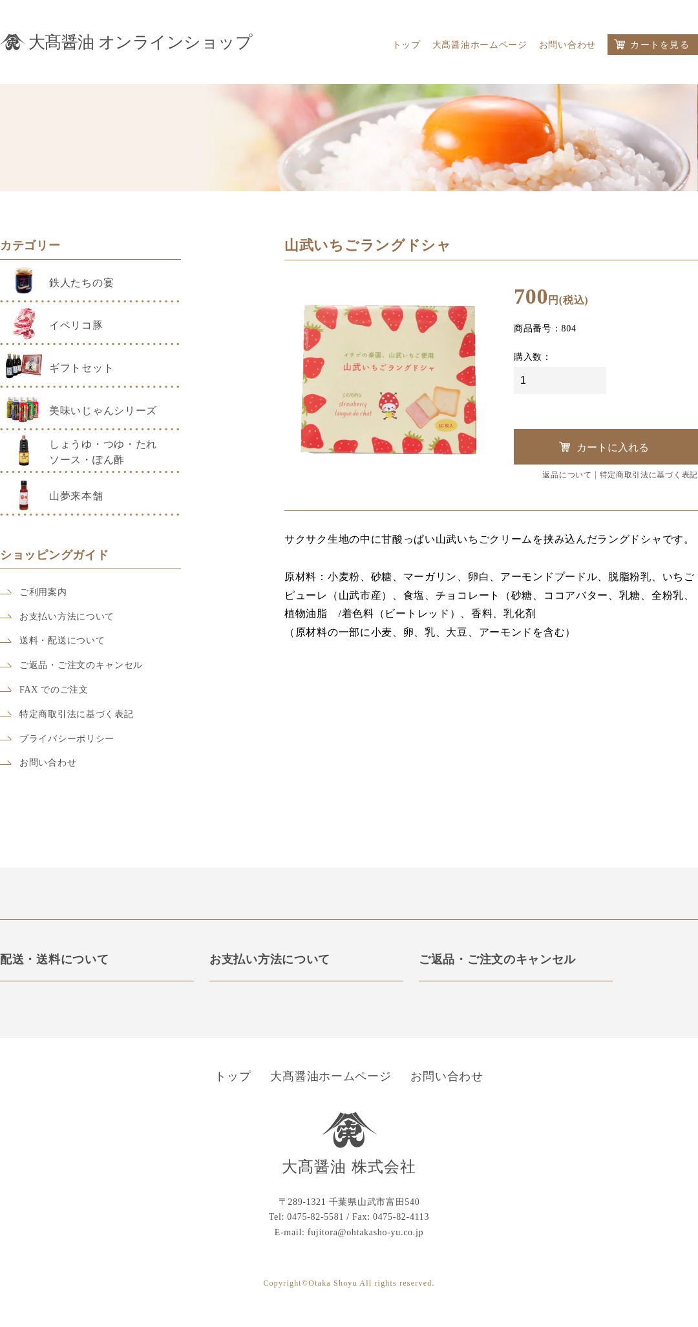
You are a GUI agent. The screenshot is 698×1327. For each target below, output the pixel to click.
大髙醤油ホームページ (479, 45)
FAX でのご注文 (54, 690)
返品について (566, 474)
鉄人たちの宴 (81, 282)
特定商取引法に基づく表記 (76, 714)
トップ (406, 45)
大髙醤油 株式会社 (349, 1167)
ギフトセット (81, 367)
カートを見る (660, 45)
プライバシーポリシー (66, 739)
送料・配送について (62, 640)
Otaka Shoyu (332, 1283)
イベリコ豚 (76, 325)
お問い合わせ (567, 45)
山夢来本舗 (76, 495)
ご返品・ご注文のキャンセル (81, 665)
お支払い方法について (66, 617)
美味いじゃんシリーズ (103, 410)
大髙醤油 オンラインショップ (140, 40)
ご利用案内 (43, 592)
